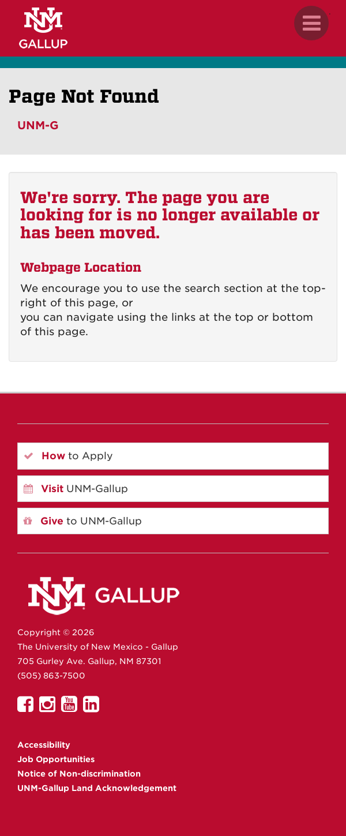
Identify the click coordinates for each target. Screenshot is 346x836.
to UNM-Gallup (83, 521)
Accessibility (43, 744)
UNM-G (38, 125)
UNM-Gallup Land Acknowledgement (96, 788)
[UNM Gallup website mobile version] (173, 28)
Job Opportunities (56, 759)
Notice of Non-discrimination (79, 773)
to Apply (68, 456)
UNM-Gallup (76, 488)
